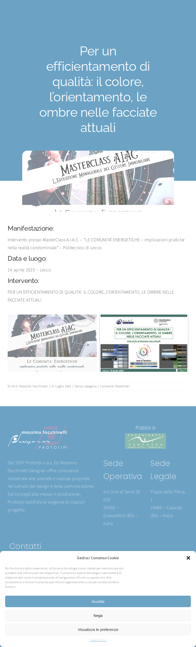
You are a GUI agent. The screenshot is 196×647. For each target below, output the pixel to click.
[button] (188, 557)
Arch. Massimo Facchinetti (29, 386)
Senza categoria (85, 386)
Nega (98, 615)
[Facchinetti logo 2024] (113, 15)
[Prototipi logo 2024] (33, 9)
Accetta (98, 601)
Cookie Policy (98, 640)
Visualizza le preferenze (98, 629)
